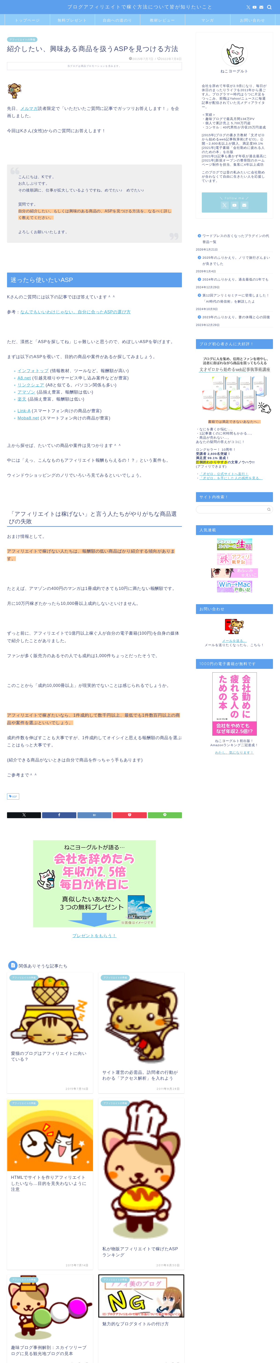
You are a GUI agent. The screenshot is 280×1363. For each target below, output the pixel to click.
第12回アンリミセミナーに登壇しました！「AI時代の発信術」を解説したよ (236, 298)
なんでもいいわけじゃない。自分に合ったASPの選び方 (75, 312)
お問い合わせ (252, 20)
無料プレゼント (72, 20)
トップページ (27, 20)
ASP (14, 797)
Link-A (24, 410)
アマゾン (26, 392)
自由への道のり (117, 20)
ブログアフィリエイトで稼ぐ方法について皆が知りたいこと (140, 7)
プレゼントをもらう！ (94, 935)
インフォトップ (33, 370)
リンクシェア (31, 385)
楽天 (22, 399)
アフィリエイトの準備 (22, 39)
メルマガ (29, 108)
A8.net (24, 378)
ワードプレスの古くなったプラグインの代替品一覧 (236, 239)
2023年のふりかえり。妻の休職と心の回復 (236, 317)
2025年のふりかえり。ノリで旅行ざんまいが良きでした (236, 261)
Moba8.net (28, 418)
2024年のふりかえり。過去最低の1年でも (236, 279)
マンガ (207, 20)
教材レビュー (162, 20)
